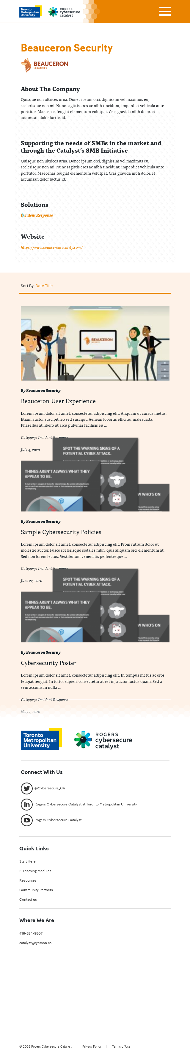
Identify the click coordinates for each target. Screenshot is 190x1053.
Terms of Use (121, 1047)
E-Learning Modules (35, 871)
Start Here (27, 861)
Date (40, 285)
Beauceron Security (43, 390)
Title (49, 285)
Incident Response (37, 215)
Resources (28, 880)
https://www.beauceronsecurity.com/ (52, 247)
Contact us (28, 899)
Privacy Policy (91, 1047)
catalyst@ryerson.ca (35, 943)
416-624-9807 (31, 933)
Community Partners (36, 890)
